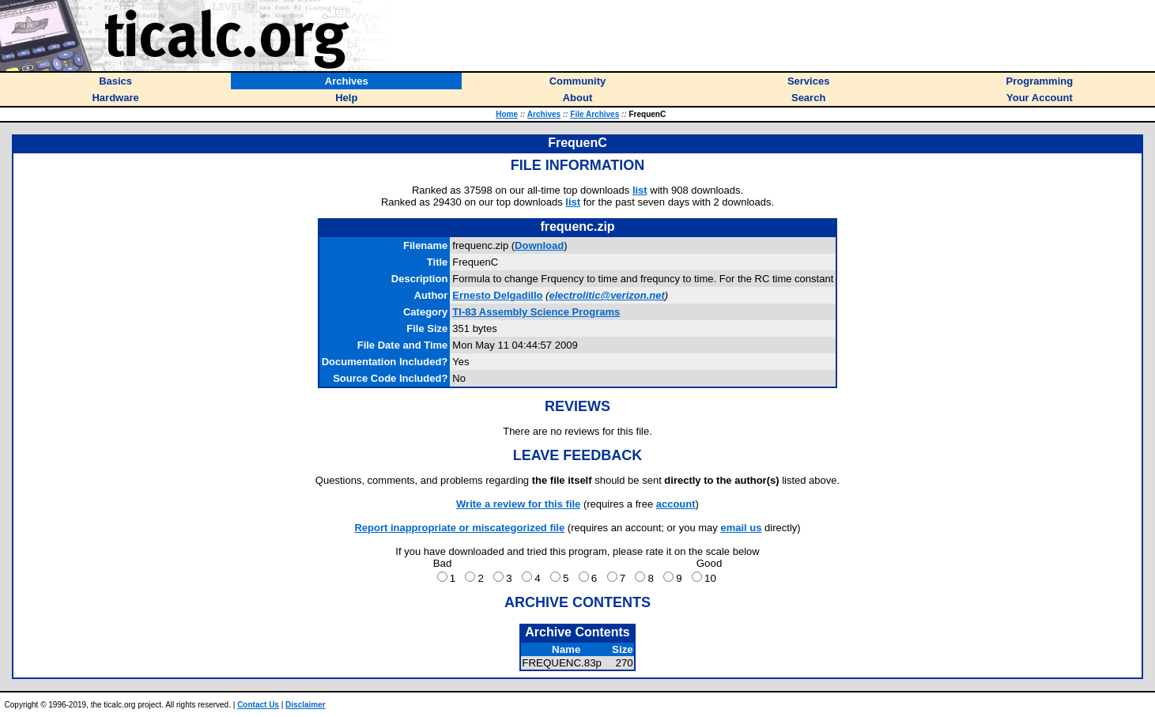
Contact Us (258, 704)
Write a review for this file (518, 504)
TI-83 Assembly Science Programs (536, 312)
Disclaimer (305, 704)
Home (507, 114)
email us (740, 528)
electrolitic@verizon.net (606, 295)
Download (539, 245)
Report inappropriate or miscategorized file (459, 528)
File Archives (594, 114)
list (639, 190)
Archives (544, 114)
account (676, 504)
